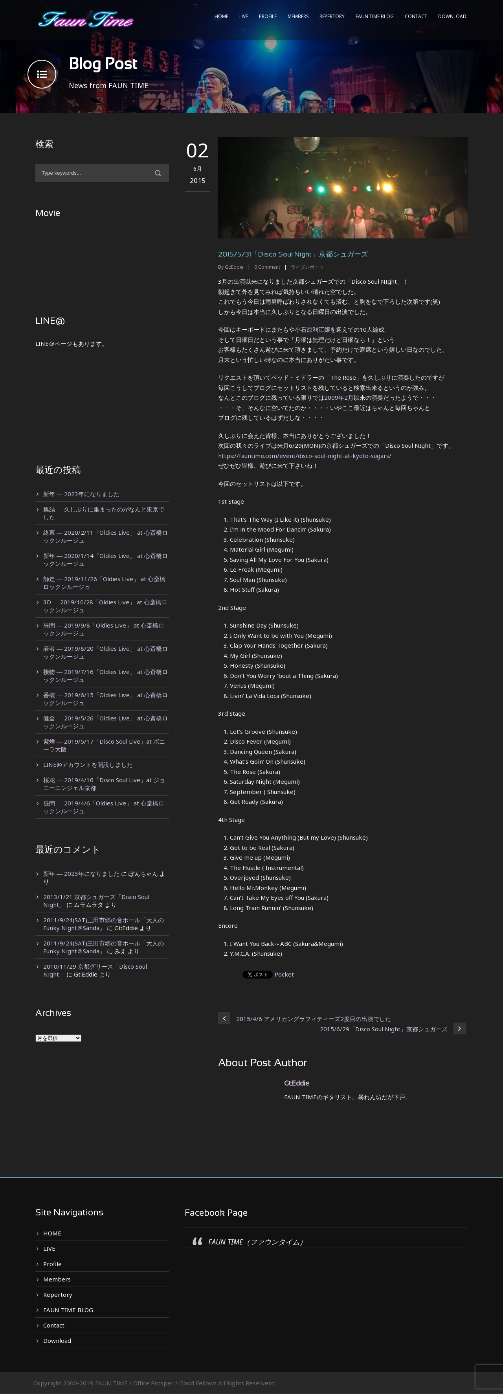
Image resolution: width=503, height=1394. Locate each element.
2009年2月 (339, 397)
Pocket (284, 974)
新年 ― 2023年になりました (81, 494)
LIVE (243, 16)
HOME (221, 16)
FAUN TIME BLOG (375, 16)
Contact (416, 16)
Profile (268, 16)
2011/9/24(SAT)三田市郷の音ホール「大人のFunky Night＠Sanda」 (103, 924)
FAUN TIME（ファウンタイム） (257, 1241)
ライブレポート (307, 267)
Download (452, 16)
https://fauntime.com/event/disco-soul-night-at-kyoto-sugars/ (304, 456)
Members (298, 16)
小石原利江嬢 (312, 329)
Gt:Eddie (234, 267)
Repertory (332, 16)
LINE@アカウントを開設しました (88, 764)
